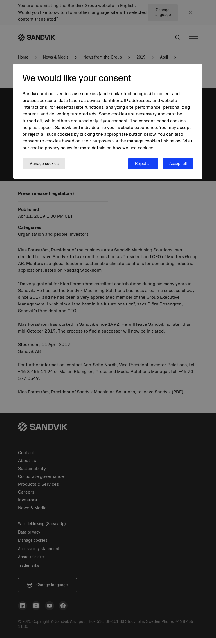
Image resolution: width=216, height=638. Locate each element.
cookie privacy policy (51, 148)
